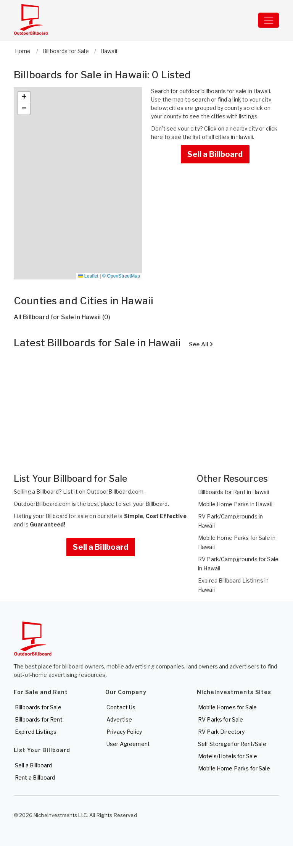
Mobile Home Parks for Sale (234, 768)
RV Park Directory (221, 731)
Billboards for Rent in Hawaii (233, 492)
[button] (24, 97)
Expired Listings (35, 731)
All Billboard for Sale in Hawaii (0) (62, 317)
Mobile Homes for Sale (227, 707)
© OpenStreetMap (121, 276)
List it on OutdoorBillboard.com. (104, 491)
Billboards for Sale (38, 707)
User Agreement (128, 744)
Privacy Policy (124, 731)
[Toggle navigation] (268, 20)
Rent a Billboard (35, 777)
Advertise (119, 719)
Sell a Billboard (215, 154)
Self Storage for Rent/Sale (232, 744)
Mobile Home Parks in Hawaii (235, 504)
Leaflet (88, 276)
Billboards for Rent (39, 719)
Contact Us (120, 707)
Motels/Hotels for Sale (227, 756)
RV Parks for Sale (220, 719)
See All (201, 344)
